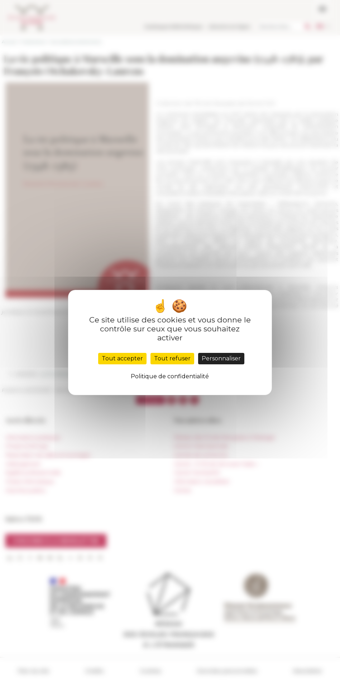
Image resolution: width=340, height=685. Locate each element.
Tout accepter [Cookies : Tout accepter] (122, 358)
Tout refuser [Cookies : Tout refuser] (172, 358)
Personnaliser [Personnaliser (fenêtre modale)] (221, 358)
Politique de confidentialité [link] (170, 376)
